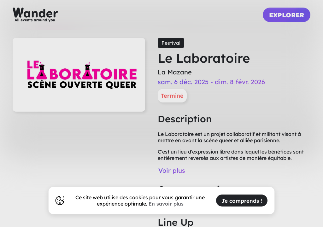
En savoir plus (166, 204)
